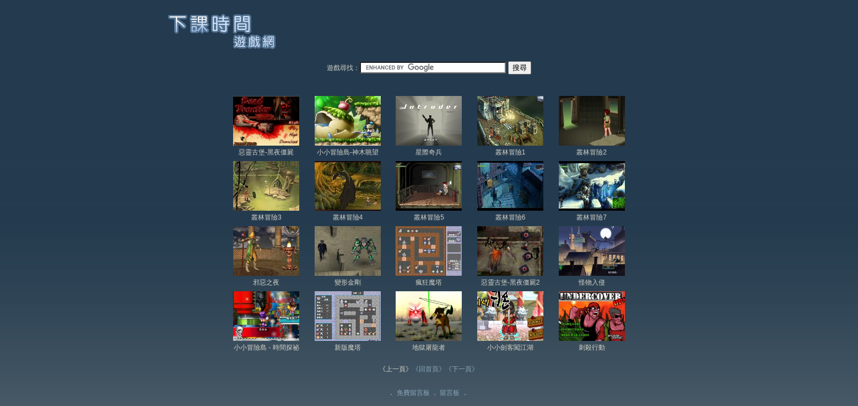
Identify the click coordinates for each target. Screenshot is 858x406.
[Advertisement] (493, 32)
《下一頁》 (461, 369)
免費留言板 (413, 393)
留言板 (450, 393)
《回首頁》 (428, 369)
